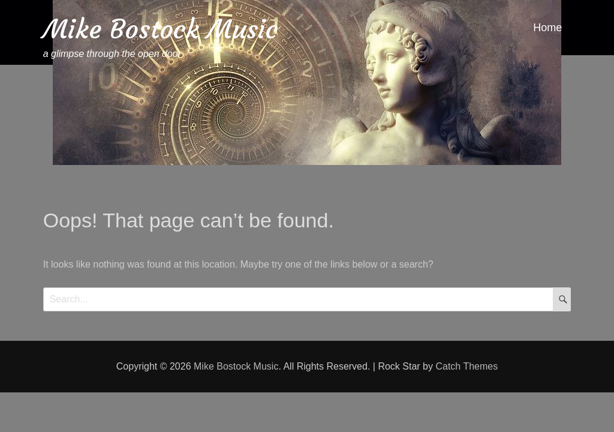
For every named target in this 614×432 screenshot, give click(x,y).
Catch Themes (466, 366)
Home (547, 28)
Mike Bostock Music (160, 29)
